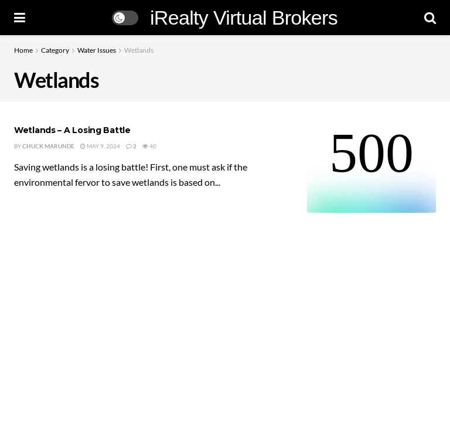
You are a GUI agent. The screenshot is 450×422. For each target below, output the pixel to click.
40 (149, 145)
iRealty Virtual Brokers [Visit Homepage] (244, 18)
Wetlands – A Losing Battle (72, 130)
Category (55, 50)
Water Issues (96, 50)
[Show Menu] (19, 17)
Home (23, 50)
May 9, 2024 (100, 145)
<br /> (371, 169)
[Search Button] (430, 17)
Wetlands (139, 50)
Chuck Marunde (48, 145)
